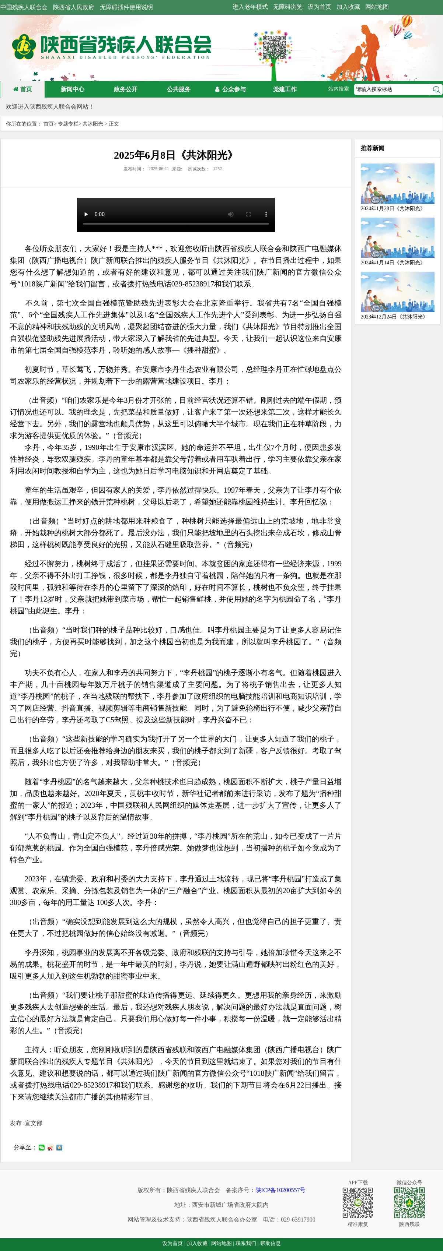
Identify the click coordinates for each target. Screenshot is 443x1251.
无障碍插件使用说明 (126, 7)
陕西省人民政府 (73, 7)
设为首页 (319, 7)
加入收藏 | (198, 1243)
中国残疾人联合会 (24, 7)
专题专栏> (69, 124)
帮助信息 (270, 1243)
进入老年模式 (250, 7)
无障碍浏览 (288, 7)
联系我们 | (247, 1243)
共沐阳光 (94, 124)
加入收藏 (348, 7)
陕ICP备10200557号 (280, 1190)
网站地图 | (222, 1243)
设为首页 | (173, 1243)
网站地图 (377, 7)
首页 (22, 89)
